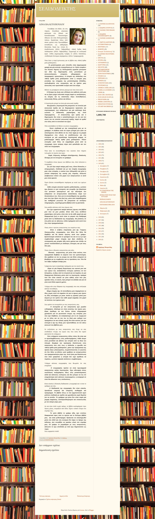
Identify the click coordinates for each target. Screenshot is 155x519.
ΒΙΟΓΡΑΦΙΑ (101, 47)
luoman (82, 510)
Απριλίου (103, 188)
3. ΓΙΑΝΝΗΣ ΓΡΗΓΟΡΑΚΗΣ (106, 30)
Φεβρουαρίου (104, 211)
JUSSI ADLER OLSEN (104, 97)
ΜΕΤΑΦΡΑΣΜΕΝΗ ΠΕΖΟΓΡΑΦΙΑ (103, 70)
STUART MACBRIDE (104, 106)
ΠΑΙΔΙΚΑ (101, 76)
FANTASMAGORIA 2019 (107, 204)
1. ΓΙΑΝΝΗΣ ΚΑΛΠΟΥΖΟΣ (106, 24)
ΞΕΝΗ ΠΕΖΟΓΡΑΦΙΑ (104, 73)
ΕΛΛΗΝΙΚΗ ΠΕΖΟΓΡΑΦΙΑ (106, 54)
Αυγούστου (103, 177)
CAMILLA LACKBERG (105, 90)
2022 (100, 155)
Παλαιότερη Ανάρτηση (83, 496)
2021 (100, 158)
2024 (100, 149)
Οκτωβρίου (103, 171)
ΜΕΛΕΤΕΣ (101, 67)
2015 (100, 225)
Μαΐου (102, 185)
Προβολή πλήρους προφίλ (103, 250)
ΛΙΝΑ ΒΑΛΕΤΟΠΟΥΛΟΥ (107, 202)
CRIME (100, 92)
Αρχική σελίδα (64, 496)
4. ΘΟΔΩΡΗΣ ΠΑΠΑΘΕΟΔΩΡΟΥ (103, 35)
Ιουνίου (102, 182)
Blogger (91, 510)
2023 (100, 152)
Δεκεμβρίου (103, 166)
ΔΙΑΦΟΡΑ (101, 49)
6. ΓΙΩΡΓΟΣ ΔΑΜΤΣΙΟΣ (105, 42)
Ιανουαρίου (103, 213)
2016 (100, 223)
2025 (100, 147)
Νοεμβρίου (103, 169)
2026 (100, 144)
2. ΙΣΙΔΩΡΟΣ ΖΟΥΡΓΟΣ (105, 28)
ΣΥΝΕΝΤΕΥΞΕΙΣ (49, 440)
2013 (100, 231)
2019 (100, 163)
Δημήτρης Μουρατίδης (105, 247)
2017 (100, 220)
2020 (100, 160)
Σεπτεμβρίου (103, 174)
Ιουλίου (102, 180)
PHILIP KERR (102, 99)
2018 (100, 217)
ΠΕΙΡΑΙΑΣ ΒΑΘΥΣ (105, 199)
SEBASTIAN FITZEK (104, 104)
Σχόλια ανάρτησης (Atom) (53, 499)
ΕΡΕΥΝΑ (100, 58)
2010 (100, 239)
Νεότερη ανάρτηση (44, 496)
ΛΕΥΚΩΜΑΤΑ (102, 62)
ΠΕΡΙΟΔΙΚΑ (101, 78)
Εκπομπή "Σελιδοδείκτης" (105, 51)
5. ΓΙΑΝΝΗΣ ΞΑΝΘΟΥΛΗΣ (106, 38)
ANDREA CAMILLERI (105, 87)
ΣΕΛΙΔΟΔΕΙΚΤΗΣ (57, 8)
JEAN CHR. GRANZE (104, 94)
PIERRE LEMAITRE (104, 101)
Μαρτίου (102, 208)
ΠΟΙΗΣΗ (100, 80)
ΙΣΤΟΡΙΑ (100, 60)
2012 (100, 234)
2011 (100, 236)
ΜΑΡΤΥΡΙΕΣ (102, 65)
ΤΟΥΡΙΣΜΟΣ (102, 85)
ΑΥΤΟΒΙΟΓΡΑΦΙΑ (103, 44)
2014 (100, 228)
